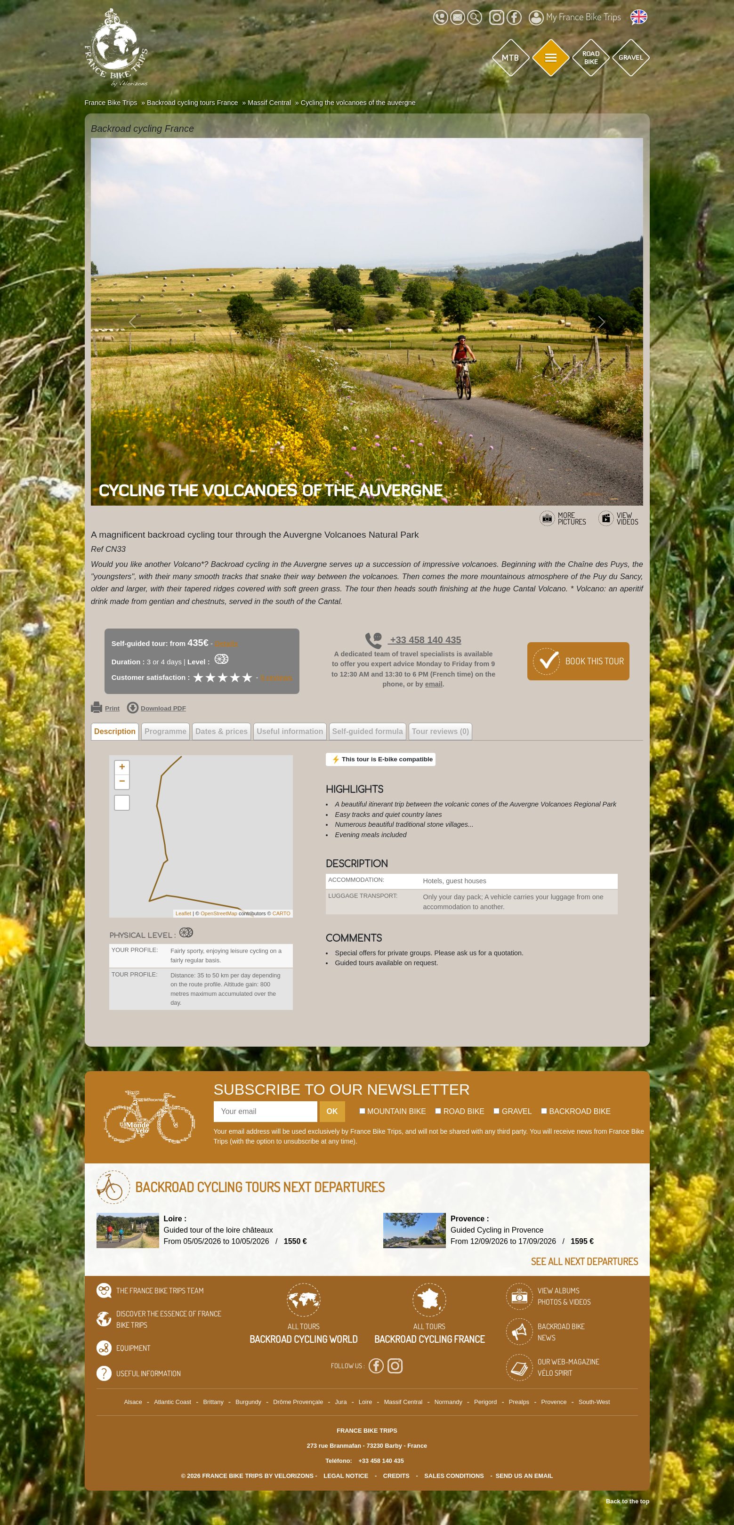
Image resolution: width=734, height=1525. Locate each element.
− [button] (122, 782)
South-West (594, 1401)
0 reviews (276, 677)
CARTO (281, 913)
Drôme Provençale (298, 1401)
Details (226, 643)
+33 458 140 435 (413, 640)
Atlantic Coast (172, 1401)
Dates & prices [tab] (221, 731)
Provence (554, 1401)
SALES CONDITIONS (454, 1475)
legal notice (345, 1475)
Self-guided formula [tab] (367, 731)
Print (105, 709)
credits (396, 1475)
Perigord (485, 1401)
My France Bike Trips (575, 17)
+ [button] (122, 768)
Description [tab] (115, 731)
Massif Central (403, 1401)
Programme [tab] (165, 731)
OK (332, 1111)
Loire (365, 1401)
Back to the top (627, 1501)
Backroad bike (576, 1111)
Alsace (133, 1401)
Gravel (512, 1111)
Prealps (519, 1401)
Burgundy (248, 1401)
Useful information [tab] (290, 731)
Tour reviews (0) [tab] (440, 731)
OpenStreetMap (219, 913)
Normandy (448, 1401)
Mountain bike (393, 1111)
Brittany (213, 1401)
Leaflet (183, 913)
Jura (341, 1401)
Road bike (459, 1111)
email (434, 684)
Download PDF (156, 709)
